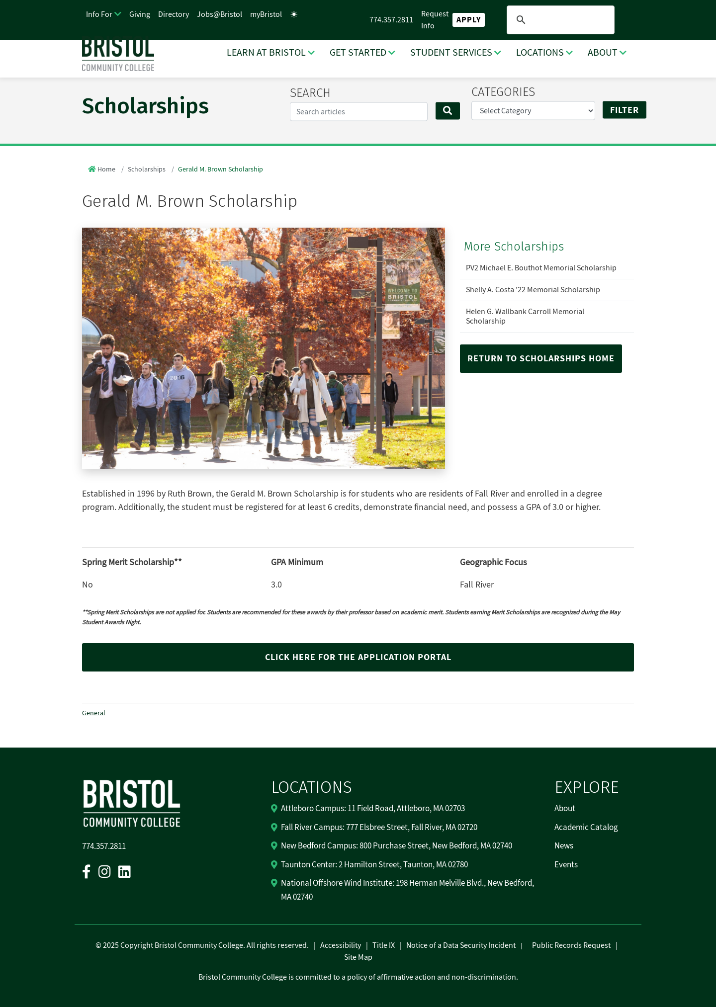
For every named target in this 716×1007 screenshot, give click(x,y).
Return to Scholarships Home (541, 358)
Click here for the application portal (358, 657)
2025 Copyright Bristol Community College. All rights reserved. (205, 945)
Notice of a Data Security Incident (461, 945)
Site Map (358, 957)
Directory (173, 14)
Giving (139, 14)
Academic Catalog (586, 827)
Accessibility (340, 945)
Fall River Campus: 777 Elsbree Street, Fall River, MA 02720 (379, 827)
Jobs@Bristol (219, 14)
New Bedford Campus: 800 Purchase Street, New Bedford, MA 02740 (396, 845)
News (563, 845)
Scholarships (147, 169)
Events (566, 864)
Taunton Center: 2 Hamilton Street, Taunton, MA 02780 (374, 864)
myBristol (266, 14)
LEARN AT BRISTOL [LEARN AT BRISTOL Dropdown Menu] (266, 52)
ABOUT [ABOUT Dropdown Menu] (603, 52)
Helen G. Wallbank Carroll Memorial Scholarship (525, 316)
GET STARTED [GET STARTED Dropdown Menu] (358, 52)
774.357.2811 (391, 20)
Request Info (434, 20)
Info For (99, 14)
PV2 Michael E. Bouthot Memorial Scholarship (541, 268)
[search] (559, 20)
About (564, 808)
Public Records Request (571, 945)
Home (106, 169)
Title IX (383, 945)
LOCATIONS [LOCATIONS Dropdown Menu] (540, 52)
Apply (468, 19)
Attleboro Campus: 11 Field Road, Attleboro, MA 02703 (373, 808)
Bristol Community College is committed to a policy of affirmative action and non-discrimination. (358, 977)
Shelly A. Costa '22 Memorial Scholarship (533, 290)
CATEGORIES (503, 92)
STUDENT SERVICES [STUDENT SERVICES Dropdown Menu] (451, 52)
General (93, 713)
